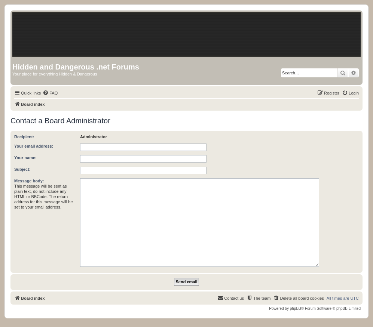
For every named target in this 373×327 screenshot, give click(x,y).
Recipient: (24, 137)
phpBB (295, 308)
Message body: (29, 181)
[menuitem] (50, 93)
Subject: (22, 169)
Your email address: (33, 146)
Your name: (25, 157)
